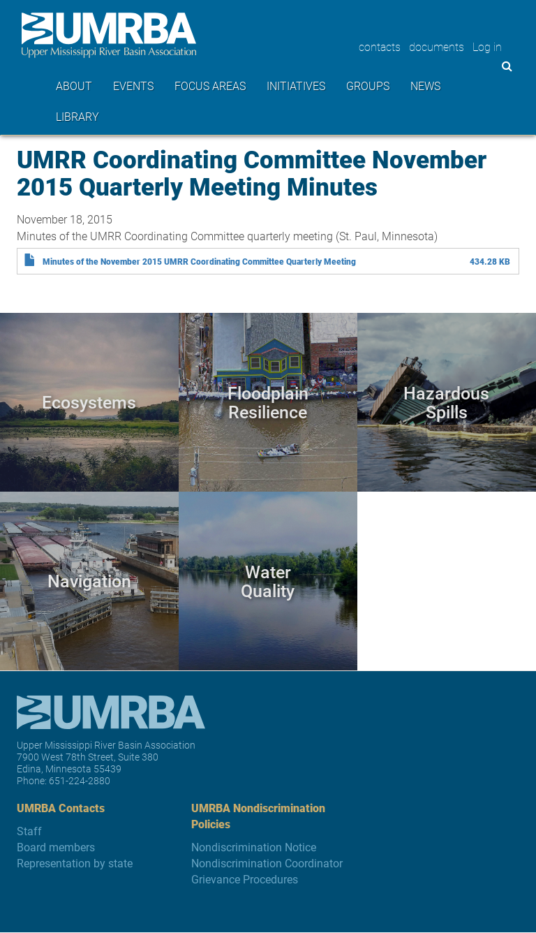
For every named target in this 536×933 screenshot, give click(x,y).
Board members (56, 847)
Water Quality (268, 581)
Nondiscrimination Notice (253, 847)
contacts (380, 46)
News (425, 85)
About (74, 85)
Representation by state (75, 863)
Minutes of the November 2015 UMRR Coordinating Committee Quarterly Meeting (199, 261)
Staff (29, 830)
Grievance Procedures (244, 879)
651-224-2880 (79, 780)
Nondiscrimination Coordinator (267, 863)
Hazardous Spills (446, 402)
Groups (367, 85)
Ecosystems (89, 401)
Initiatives (296, 85)
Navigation (89, 580)
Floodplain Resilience (268, 402)
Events (133, 85)
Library (77, 116)
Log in (487, 46)
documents (436, 46)
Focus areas (210, 85)
